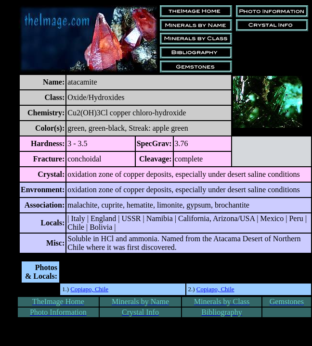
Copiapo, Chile (89, 289)
